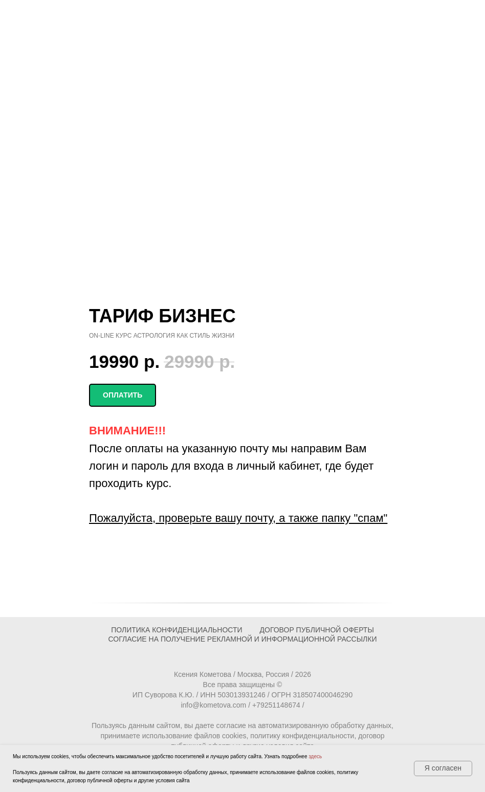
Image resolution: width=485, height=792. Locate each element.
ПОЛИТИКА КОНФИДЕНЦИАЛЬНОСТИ (176, 630)
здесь (315, 756)
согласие (112, 772)
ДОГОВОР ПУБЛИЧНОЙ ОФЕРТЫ (317, 630)
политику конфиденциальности (302, 736)
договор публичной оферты (100, 780)
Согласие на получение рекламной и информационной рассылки (242, 639)
